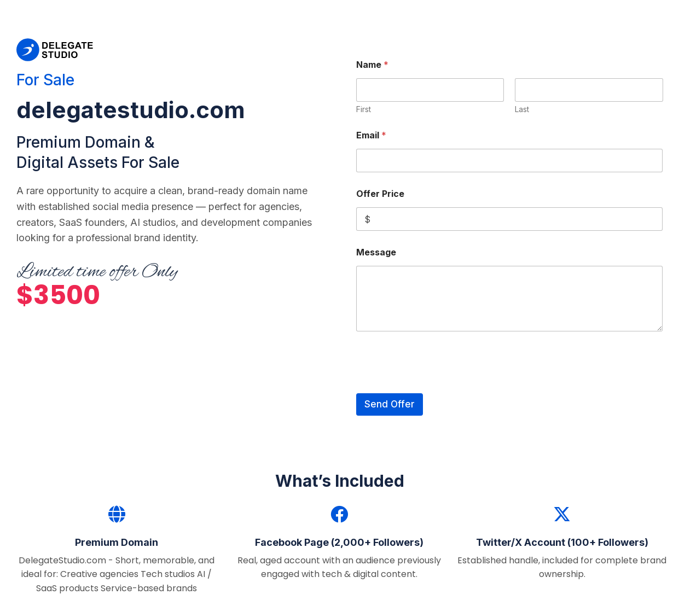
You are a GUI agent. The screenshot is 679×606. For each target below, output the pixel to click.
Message (376, 252)
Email (371, 135)
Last (522, 109)
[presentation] (439, 386)
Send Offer (389, 404)
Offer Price (380, 194)
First (363, 109)
